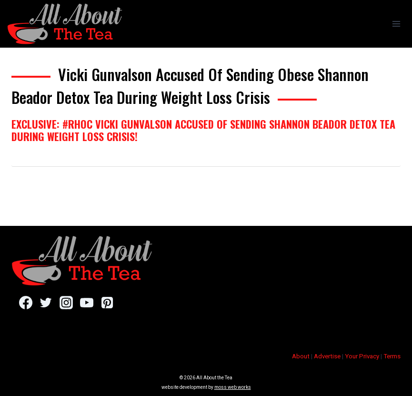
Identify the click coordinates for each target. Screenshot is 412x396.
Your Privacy (362, 356)
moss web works (232, 387)
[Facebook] (25, 302)
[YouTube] (86, 302)
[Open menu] (396, 23)
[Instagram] (66, 302)
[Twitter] (46, 302)
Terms (392, 356)
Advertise (327, 356)
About (301, 356)
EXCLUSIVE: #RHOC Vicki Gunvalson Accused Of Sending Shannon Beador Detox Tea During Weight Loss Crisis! (203, 130)
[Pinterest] (107, 302)
